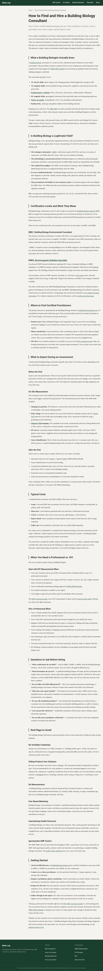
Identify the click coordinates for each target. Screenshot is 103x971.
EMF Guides (56, 2)
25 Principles (79, 952)
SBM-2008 (53, 109)
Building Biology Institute (86, 211)
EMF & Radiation (50, 949)
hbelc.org (6, 3)
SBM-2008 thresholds (74, 586)
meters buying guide (84, 599)
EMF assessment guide (84, 341)
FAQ (76, 956)
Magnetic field (36, 423)
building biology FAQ (36, 927)
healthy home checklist (53, 851)
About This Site (79, 960)
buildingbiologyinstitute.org (87, 310)
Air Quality (66, 2)
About (98, 2)
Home (30, 10)
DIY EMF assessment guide (73, 904)
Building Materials (78, 2)
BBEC (55, 152)
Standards (90, 2)
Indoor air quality (37, 100)
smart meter (80, 275)
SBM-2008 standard (57, 69)
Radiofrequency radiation (40, 93)
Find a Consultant (50, 960)
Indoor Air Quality (50, 952)
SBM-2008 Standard (81, 949)
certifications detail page (85, 296)
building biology (35, 63)
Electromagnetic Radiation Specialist (51, 260)
